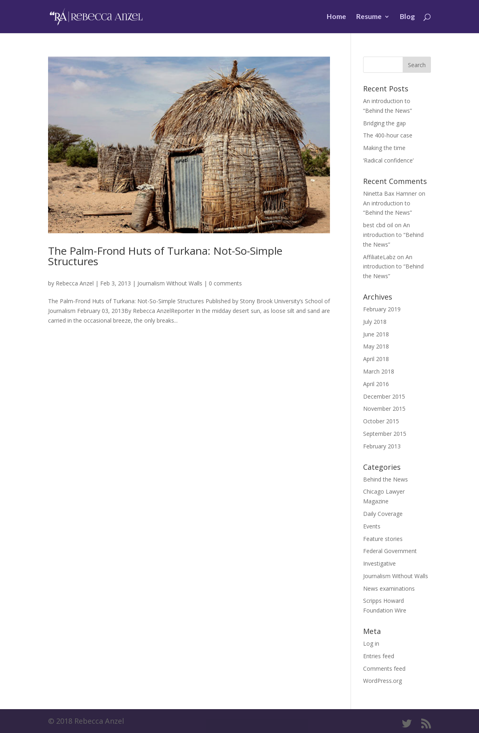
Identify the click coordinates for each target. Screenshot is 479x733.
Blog (407, 17)
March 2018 (378, 371)
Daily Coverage (383, 514)
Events (371, 526)
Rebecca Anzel (75, 283)
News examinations (389, 588)
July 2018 (375, 321)
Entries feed (378, 656)
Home (336, 17)
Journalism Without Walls (169, 283)
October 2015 (381, 421)
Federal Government (390, 551)
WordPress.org (382, 680)
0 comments (225, 283)
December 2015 (384, 396)
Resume (369, 17)
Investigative (379, 563)
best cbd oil (378, 225)
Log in (371, 643)
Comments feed (384, 668)
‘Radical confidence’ (388, 160)
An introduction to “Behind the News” (393, 234)
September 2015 (384, 433)
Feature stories (383, 539)
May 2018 (376, 346)
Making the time (384, 148)
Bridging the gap (384, 123)
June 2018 (376, 334)
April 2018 (376, 359)
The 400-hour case (387, 135)
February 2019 (382, 309)
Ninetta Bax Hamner (390, 193)
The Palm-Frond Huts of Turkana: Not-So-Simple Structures (165, 255)
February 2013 (382, 446)
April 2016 (376, 384)
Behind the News (385, 479)
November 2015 (384, 408)
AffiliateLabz (379, 257)
